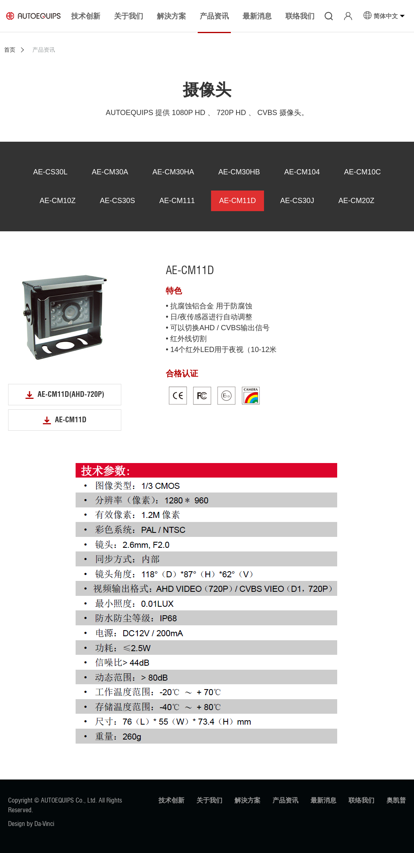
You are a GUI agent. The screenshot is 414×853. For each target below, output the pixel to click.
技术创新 (171, 800)
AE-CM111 (177, 201)
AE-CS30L (50, 172)
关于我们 (209, 800)
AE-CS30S (117, 201)
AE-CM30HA (173, 172)
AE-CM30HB (239, 172)
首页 (9, 49)
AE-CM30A (110, 172)
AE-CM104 (302, 172)
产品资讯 (285, 800)
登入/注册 (348, 16)
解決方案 (247, 800)
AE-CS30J (297, 201)
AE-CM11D (237, 201)
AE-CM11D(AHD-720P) (71, 394)
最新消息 (323, 800)
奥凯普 (396, 800)
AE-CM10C (362, 172)
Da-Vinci (44, 824)
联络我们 (361, 800)
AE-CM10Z (58, 201)
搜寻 (329, 16)
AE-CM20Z (356, 201)
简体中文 (386, 15)
